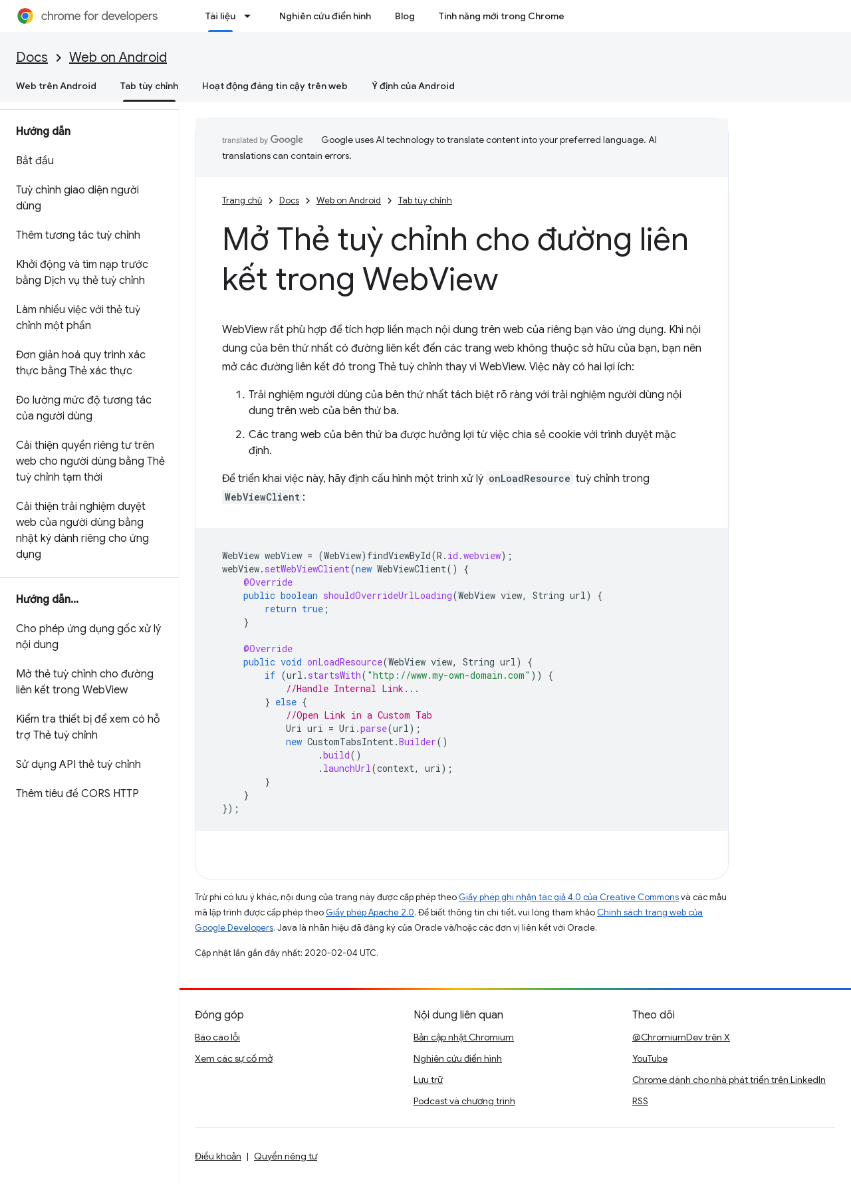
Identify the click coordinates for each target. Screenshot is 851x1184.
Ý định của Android (413, 86)
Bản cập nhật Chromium (464, 1037)
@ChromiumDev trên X (681, 1037)
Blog (405, 16)
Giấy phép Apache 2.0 (370, 912)
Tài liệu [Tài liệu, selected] (220, 16)
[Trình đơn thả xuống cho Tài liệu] (251, 16)
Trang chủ (242, 200)
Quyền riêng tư (285, 1156)
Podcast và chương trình (464, 1101)
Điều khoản (218, 1156)
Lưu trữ (428, 1080)
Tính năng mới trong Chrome (501, 16)
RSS (640, 1101)
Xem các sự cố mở (234, 1058)
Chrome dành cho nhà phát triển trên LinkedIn (729, 1080)
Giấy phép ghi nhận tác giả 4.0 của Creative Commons (569, 897)
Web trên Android (56, 86)
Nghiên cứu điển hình (325, 16)
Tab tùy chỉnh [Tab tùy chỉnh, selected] (149, 86)
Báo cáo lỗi (217, 1037)
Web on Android (118, 57)
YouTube (650, 1058)
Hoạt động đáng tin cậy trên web (275, 86)
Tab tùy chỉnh (425, 200)
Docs (32, 57)
